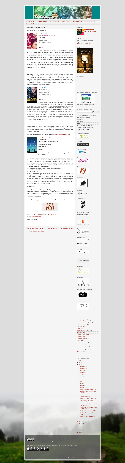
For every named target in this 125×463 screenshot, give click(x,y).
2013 (80, 423)
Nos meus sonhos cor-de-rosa (84, 322)
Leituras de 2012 (88, 21)
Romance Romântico (82, 338)
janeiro (82, 419)
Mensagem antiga (67, 228)
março (81, 385)
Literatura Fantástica (82, 319)
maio (81, 381)
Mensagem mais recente (35, 228)
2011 (80, 428)
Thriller (78, 340)
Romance (79, 332)
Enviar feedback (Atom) (38, 231)
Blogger (73, 457)
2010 (80, 430)
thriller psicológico (81, 351)
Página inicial (52, 228)
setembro (82, 372)
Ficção (78, 315)
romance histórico (81, 348)
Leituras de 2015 (54, 21)
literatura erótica (81, 344)
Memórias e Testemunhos (83, 320)
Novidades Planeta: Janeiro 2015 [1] (88, 410)
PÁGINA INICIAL (31, 21)
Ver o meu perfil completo (90, 31)
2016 (80, 362)
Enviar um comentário (34, 222)
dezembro (82, 366)
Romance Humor (81, 336)
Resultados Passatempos (83, 330)
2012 (80, 426)
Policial (79, 328)
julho (81, 376)
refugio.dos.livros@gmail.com (84, 43)
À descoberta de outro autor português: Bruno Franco (86, 401)
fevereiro (82, 387)
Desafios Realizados (31, 23)
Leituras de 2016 (42, 21)
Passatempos (80, 326)
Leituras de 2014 (65, 21)
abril (81, 383)
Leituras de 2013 (77, 21)
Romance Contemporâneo (83, 334)
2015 (80, 364)
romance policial (81, 349)
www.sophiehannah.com (63, 134)
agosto (82, 374)
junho (81, 379)
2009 (80, 432)
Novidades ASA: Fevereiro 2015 (87, 416)
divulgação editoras (81, 342)
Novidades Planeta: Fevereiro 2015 (88, 398)
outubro (82, 370)
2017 (80, 360)
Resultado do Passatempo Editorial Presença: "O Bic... (88, 408)
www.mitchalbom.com (63, 200)
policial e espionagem (82, 346)
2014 (80, 421)
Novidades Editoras (36, 216)
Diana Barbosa (90, 29)
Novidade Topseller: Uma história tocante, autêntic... (88, 395)
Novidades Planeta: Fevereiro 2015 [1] (89, 389)
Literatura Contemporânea (83, 317)
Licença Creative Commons (50, 441)
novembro (82, 368)
